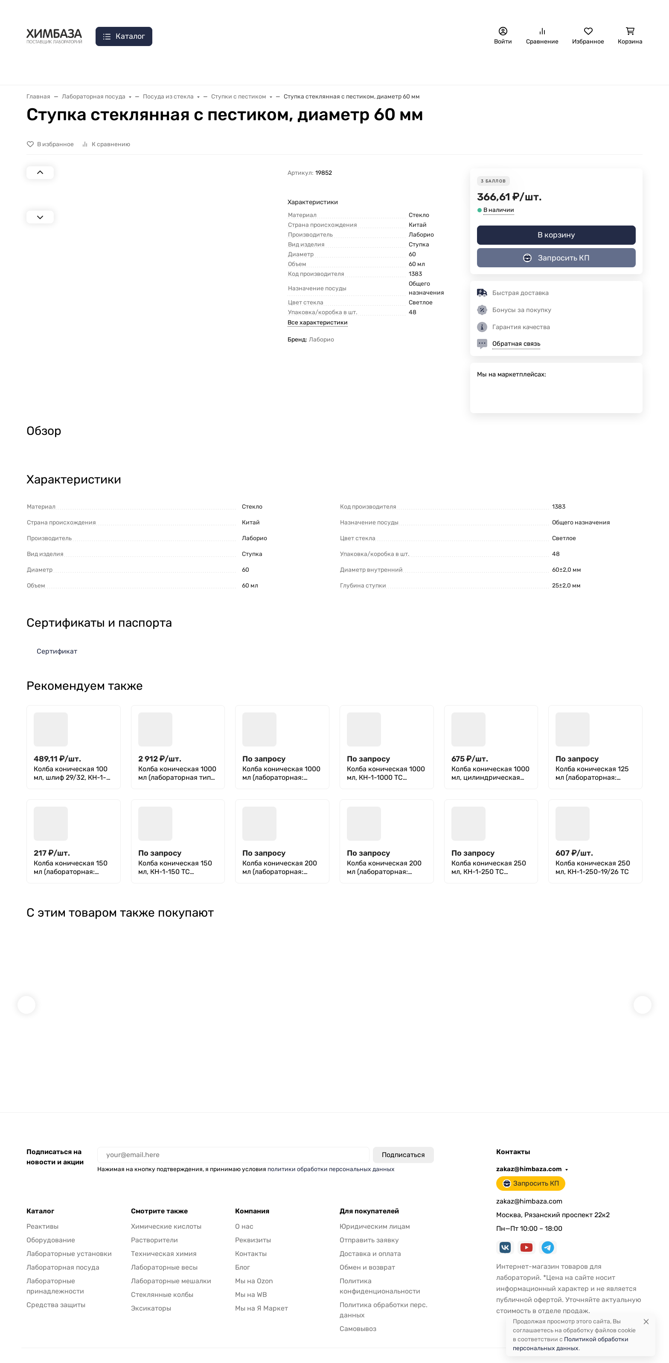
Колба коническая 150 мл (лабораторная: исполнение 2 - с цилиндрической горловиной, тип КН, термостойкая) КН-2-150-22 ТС (71, 867)
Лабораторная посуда (337, 68)
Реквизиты (253, 1225)
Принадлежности (256, 68)
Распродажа (45, 68)
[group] (172, 293)
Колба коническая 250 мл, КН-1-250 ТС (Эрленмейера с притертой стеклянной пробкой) (489, 867)
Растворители (154, 1225)
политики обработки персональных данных (331, 1154)
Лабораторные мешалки (171, 1266)
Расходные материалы (515, 68)
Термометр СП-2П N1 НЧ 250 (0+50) (490, 1046)
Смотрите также (159, 1195)
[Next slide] (40, 364)
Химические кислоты (166, 1211)
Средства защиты (55, 1289)
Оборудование (50, 1225)
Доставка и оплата (178, 10)
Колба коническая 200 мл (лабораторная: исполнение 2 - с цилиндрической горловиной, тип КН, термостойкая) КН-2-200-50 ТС (384, 867)
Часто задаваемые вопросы (398, 10)
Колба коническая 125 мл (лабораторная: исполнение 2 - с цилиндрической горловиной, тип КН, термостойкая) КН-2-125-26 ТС (592, 773)
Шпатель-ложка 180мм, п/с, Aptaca (593, 1046)
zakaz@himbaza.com (532, 10)
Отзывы (335, 10)
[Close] (646, 1321)
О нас (85, 10)
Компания (252, 1195)
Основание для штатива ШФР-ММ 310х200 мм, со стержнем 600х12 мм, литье (74, 1046)
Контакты (125, 10)
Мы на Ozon (254, 1266)
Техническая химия (164, 1238)
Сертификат (57, 651)
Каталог (40, 1195)
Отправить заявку (287, 10)
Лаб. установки (186, 68)
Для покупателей (369, 1195)
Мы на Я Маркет (261, 1293)
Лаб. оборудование (114, 68)
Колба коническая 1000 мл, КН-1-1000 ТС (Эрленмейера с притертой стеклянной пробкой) (386, 773)
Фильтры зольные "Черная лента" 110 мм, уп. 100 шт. (384, 1046)
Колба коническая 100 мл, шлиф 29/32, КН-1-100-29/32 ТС (71, 773)
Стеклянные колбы (162, 1279)
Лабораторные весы (164, 1252)
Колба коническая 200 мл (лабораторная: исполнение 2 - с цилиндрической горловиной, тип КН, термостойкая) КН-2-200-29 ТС (279, 867)
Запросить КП (609, 10)
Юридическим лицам (375, 1211)
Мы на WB (251, 1279)
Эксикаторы (151, 1293)
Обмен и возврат (367, 1252)
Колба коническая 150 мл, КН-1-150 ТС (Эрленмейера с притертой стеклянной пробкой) (176, 867)
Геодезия (584, 68)
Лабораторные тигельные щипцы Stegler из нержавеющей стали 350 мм (173, 1046)
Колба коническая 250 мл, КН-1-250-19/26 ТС (593, 867)
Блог (242, 1252)
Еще (627, 68)
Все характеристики (318, 322)
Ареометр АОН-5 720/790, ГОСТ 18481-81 (281, 1046)
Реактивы (405, 68)
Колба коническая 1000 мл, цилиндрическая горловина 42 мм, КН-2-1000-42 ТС (490, 773)
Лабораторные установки (69, 1238)
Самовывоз (233, 10)
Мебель (450, 68)
